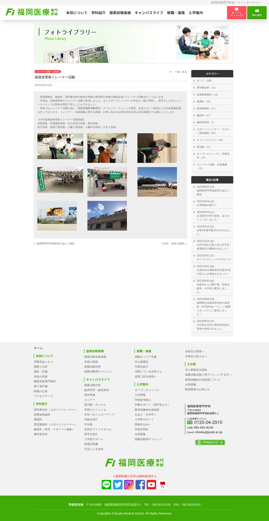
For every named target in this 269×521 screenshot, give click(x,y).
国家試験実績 (120, 12)
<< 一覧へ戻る (178, 71)
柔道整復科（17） (207, 108)
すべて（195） (205, 80)
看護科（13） (204, 101)
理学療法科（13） (207, 87)
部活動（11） (204, 146)
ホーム (38, 348)
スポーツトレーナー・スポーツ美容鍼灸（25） (213, 131)
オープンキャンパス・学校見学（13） (213, 155)
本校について (77, 12)
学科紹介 (98, 12)
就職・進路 (176, 12)
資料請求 (257, 12)
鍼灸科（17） (204, 115)
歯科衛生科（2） (206, 122)
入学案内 (196, 12)
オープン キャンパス (237, 12)
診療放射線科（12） (208, 94)
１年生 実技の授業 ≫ (174, 243)
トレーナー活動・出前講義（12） (212, 166)
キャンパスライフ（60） (211, 139)
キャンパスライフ (149, 12)
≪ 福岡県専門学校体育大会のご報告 (54, 243)
